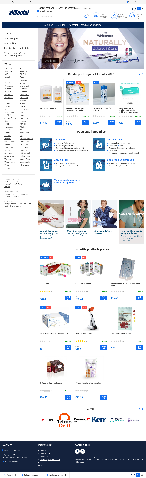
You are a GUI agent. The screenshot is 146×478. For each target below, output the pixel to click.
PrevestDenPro (26, 138)
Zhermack (24, 165)
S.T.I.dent (24, 147)
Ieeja (129, 2)
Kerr (6, 121)
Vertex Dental (25, 159)
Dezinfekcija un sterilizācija (16, 48)
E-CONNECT (9, 103)
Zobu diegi (72, 163)
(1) (46, 291)
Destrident (8, 95)
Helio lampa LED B (83, 333)
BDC (6, 74)
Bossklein (8, 86)
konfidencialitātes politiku (84, 459)
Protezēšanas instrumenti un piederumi (124, 153)
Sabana (23, 150)
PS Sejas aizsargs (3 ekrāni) (102, 109)
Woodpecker (25, 162)
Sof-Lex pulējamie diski (121, 333)
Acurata (23, 71)
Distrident (8, 97)
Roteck (7, 144)
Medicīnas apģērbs (91, 24)
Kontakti (33, 2)
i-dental (7, 168)
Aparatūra (113, 146)
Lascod (23, 121)
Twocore (8, 159)
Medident (8, 130)
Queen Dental (10, 141)
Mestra (7, 133)
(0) (46, 116)
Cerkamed (24, 86)
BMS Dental (25, 74)
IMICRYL (8, 115)
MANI (6, 124)
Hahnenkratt (25, 109)
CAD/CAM (113, 150)
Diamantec (24, 95)
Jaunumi (61, 24)
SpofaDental (9, 156)
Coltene (7, 89)
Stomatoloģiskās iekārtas (65, 146)
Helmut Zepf (9, 112)
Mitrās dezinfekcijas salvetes (88, 383)
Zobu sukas (60, 163)
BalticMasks (9, 77)
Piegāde (25, 2)
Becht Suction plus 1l (49, 108)
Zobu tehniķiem (11, 38)
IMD (21, 112)
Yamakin (8, 165)
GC (5, 109)
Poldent (7, 138)
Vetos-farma (9, 162)
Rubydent (24, 144)
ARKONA (8, 71)
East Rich (24, 103)
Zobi (121, 146)
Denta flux (8, 92)
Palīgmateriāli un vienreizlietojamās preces (72, 150)
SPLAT (7, 150)
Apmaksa (15, 2)
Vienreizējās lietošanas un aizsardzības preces (16, 54)
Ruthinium (8, 147)
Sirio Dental (25, 153)
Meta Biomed (26, 133)
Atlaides (48, 24)
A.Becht (23, 68)
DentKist (23, 89)
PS (21, 136)
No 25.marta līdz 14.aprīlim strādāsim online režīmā (16, 184)
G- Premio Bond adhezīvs (51, 383)
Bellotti (7, 83)
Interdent (24, 115)
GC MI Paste (45, 283)
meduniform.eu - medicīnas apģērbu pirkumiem (16, 195)
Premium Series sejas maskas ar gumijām (75, 109)
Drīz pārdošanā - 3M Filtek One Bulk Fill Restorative (17, 205)
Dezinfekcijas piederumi (118, 166)
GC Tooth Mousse (83, 283)
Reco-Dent (24, 141)
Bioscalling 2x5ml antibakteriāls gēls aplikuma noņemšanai (128, 110)
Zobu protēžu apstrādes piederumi (122, 148)
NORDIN (7, 136)
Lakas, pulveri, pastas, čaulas (120, 143)
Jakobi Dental (10, 118)
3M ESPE (8, 68)
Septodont (8, 153)
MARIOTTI (24, 124)
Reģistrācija (139, 2)
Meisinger (24, 130)
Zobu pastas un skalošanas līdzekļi (69, 166)
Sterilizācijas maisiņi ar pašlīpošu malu (125, 284)
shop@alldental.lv (47, 11)
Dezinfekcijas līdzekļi (128, 163)
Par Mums (6, 2)
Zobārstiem (9, 33)
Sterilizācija (113, 163)
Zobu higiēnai (10, 43)
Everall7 (7, 106)
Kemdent (24, 118)
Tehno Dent (25, 156)
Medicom (24, 127)
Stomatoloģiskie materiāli (65, 143)
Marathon (8, 127)
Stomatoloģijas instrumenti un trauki (70, 148)
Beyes (22, 83)
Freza (22, 106)
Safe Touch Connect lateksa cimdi (54, 333)
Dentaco (23, 92)
